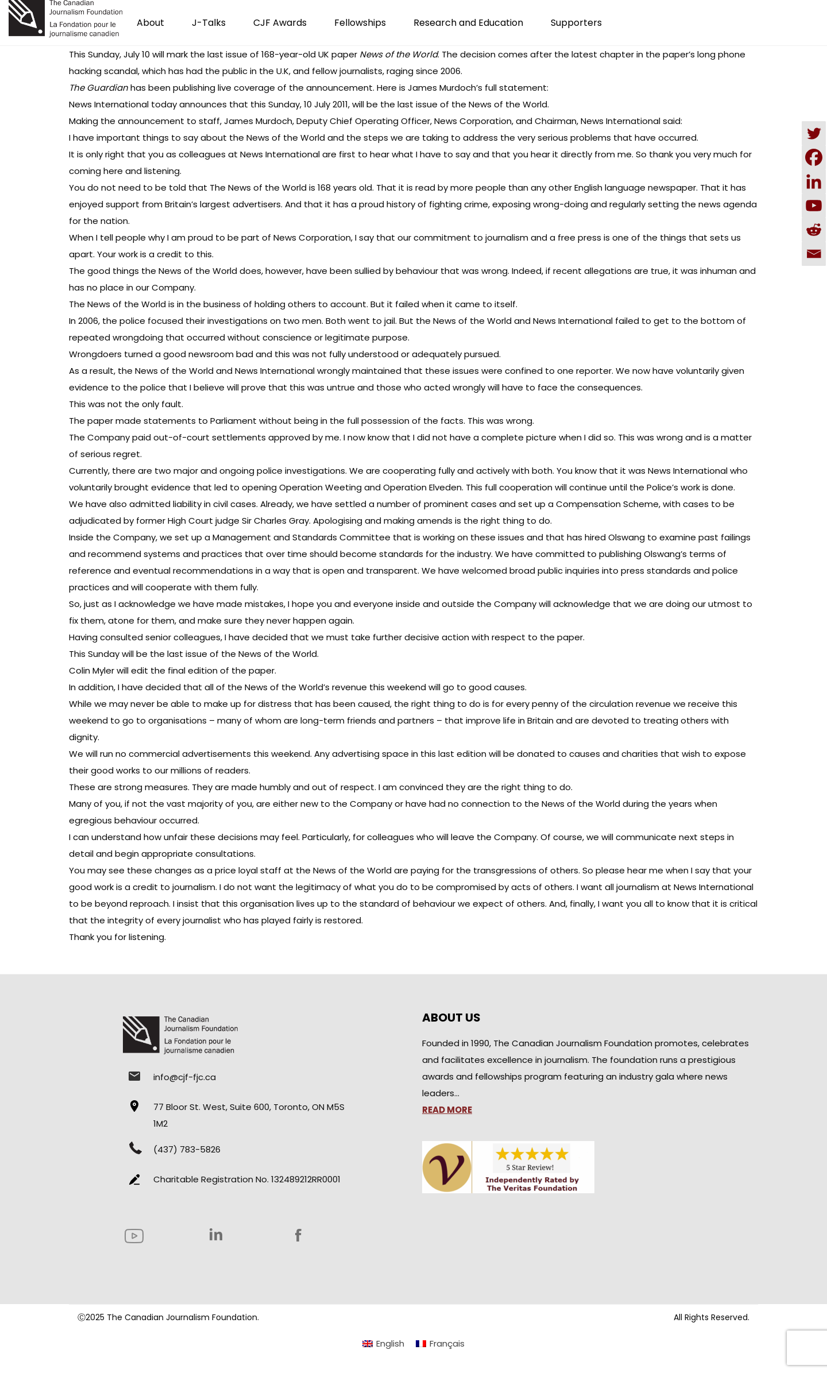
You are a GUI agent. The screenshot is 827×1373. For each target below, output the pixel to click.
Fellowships (360, 22)
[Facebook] (814, 157)
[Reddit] (814, 230)
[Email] (814, 254)
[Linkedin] (814, 181)
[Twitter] (814, 133)
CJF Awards (280, 22)
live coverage (246, 88)
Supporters (576, 22)
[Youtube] (814, 206)
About (150, 22)
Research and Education (468, 22)
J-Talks (209, 22)
